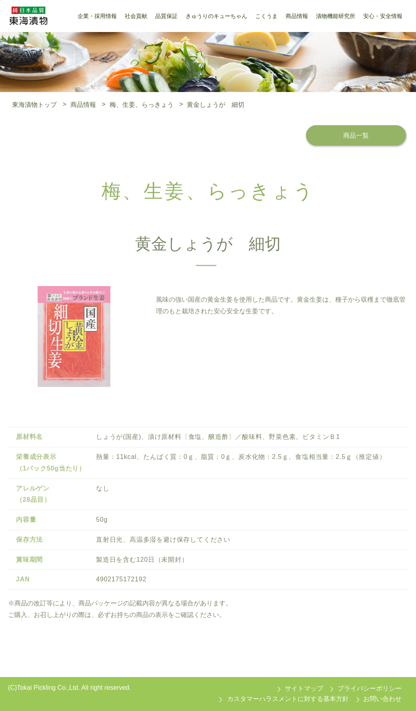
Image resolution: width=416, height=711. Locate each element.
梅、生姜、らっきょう (142, 104)
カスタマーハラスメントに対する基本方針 (288, 698)
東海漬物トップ (34, 104)
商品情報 (83, 104)
